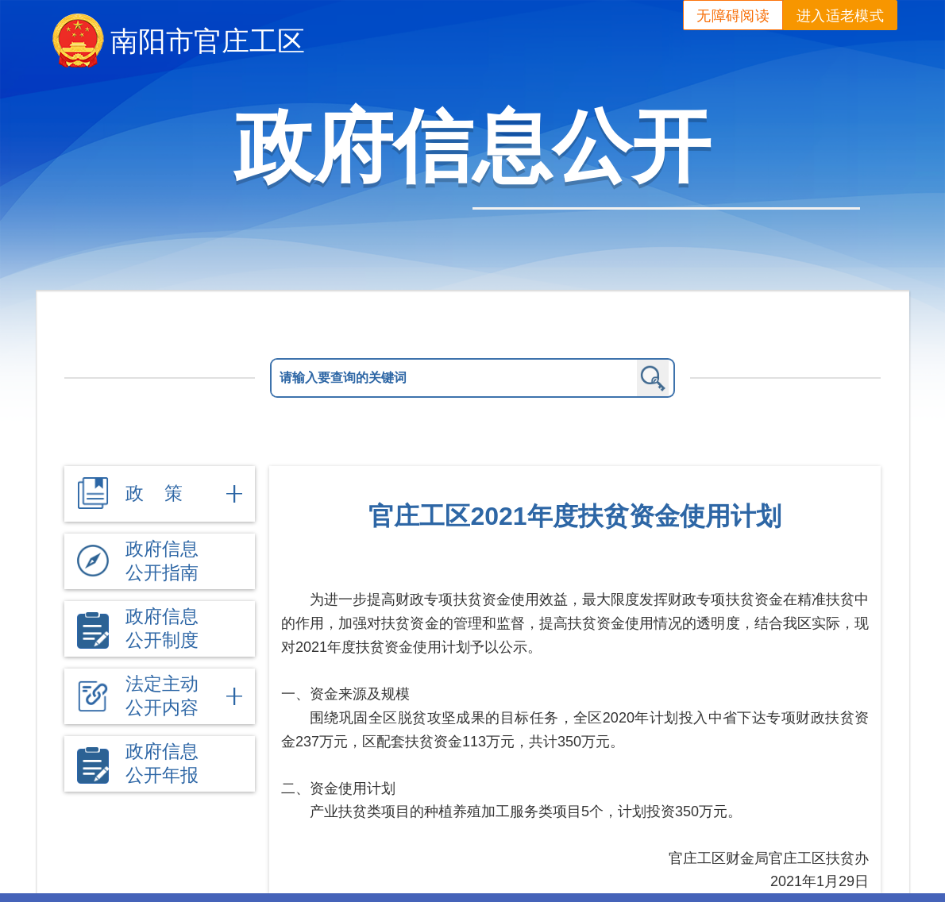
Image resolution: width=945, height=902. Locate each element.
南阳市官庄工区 (207, 40)
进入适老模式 (840, 16)
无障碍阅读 (733, 16)
